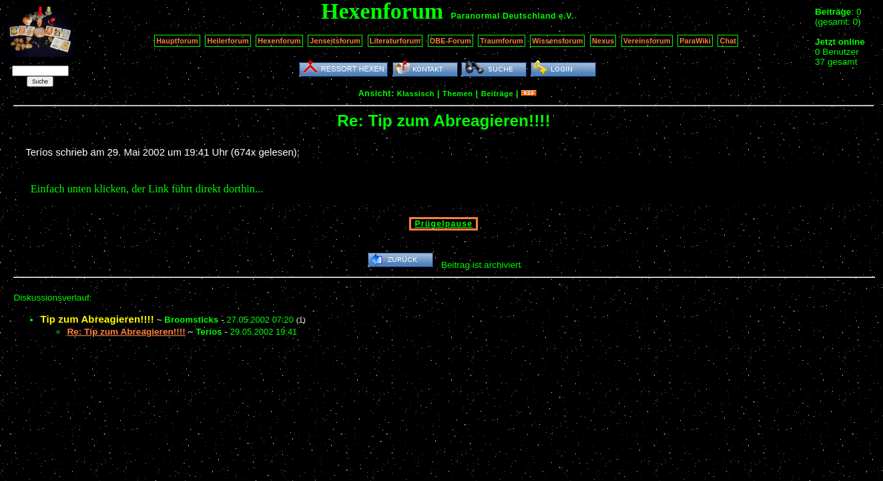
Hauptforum (177, 41)
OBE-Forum (450, 41)
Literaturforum (395, 41)
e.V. (566, 16)
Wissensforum (557, 41)
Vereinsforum (647, 41)
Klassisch (415, 94)
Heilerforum (227, 41)
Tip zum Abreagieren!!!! (97, 319)
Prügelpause (443, 223)
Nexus (603, 41)
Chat (727, 41)
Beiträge (497, 94)
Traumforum (501, 41)
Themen (458, 94)
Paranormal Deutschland (504, 16)
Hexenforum (279, 41)
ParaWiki (695, 41)
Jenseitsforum (335, 41)
